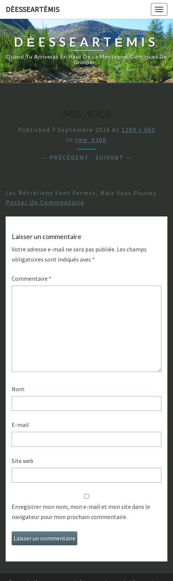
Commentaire (31, 278)
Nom (18, 389)
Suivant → (114, 157)
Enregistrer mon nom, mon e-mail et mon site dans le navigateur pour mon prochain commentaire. (81, 511)
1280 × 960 (138, 129)
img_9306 (91, 140)
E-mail (20, 424)
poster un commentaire (45, 202)
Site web (22, 460)
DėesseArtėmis (32, 9)
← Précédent (65, 157)
